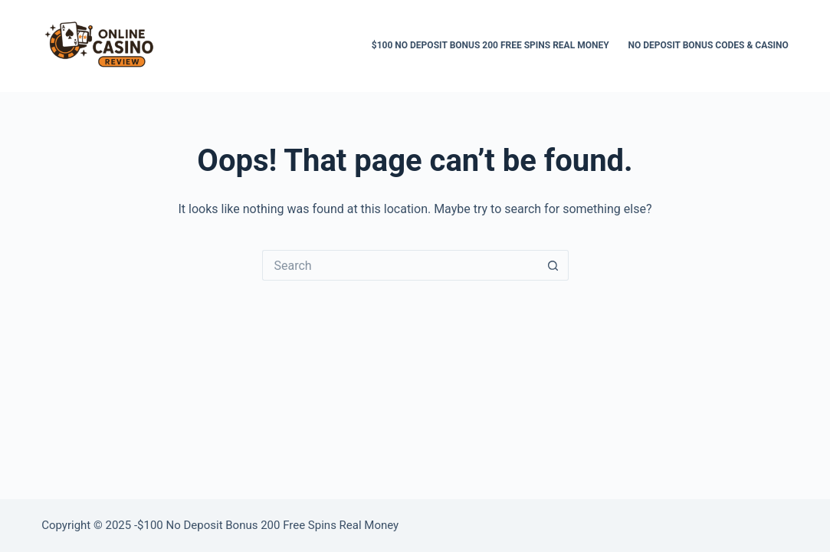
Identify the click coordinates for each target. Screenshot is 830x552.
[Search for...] (400, 265)
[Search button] (553, 265)
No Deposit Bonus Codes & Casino (708, 45)
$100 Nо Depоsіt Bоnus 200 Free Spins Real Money (490, 45)
